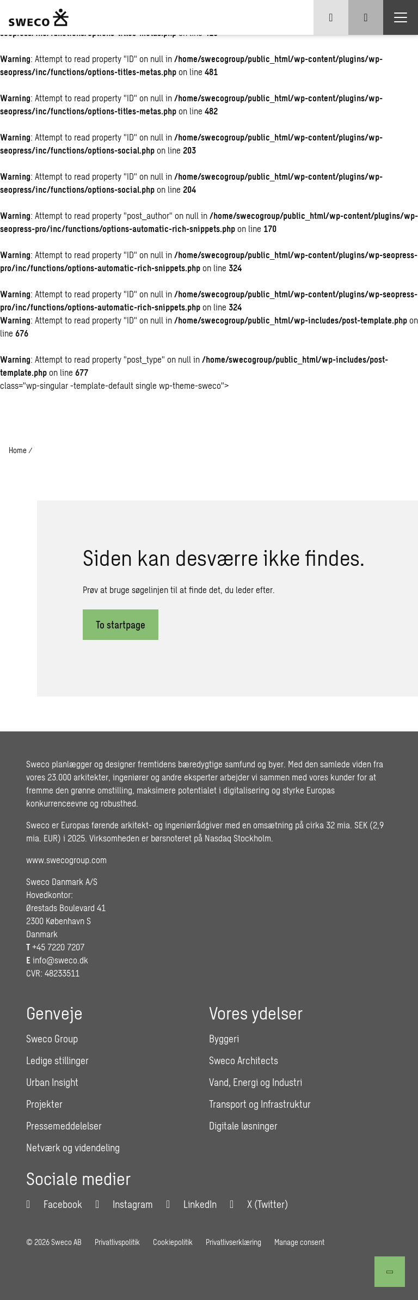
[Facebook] (54, 1204)
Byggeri (224, 1039)
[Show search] (365, 17)
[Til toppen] (389, 1271)
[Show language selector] (331, 17)
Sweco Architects (243, 1060)
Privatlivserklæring (233, 1242)
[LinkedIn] (191, 1204)
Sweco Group (52, 1039)
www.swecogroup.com (66, 860)
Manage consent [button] (299, 1242)
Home (18, 450)
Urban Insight (52, 1082)
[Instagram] (124, 1204)
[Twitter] (259, 1204)
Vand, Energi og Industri (255, 1082)
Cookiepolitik (173, 1242)
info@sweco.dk (60, 960)
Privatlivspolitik (117, 1242)
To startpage (120, 625)
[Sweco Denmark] (39, 17)
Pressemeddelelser (64, 1126)
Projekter (44, 1104)
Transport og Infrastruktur (260, 1104)
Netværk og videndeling (73, 1147)
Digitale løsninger (243, 1126)
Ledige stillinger (57, 1060)
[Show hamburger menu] (400, 17)
